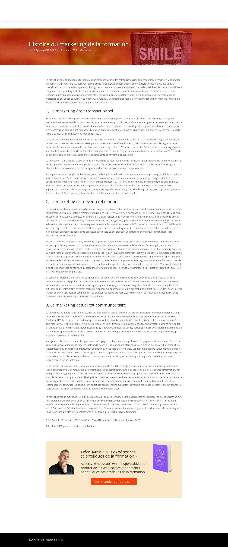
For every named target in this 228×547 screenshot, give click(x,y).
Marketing (86, 50)
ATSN (61, 539)
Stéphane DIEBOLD (44, 50)
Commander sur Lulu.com (113, 481)
